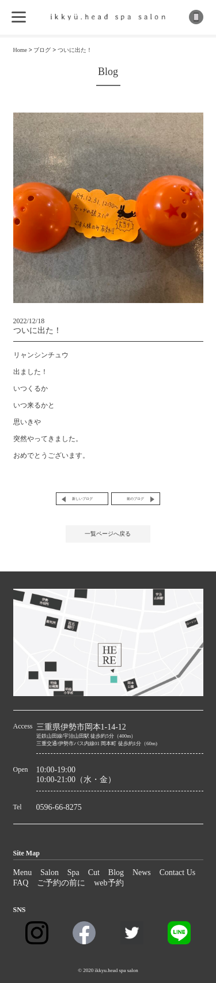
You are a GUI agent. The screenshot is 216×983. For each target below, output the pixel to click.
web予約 (108, 883)
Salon (49, 872)
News (141, 872)
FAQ (21, 883)
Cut (94, 872)
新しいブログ (82, 498)
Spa (73, 872)
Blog (116, 872)
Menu (22, 872)
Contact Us (178, 872)
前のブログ (135, 498)
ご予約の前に (61, 883)
